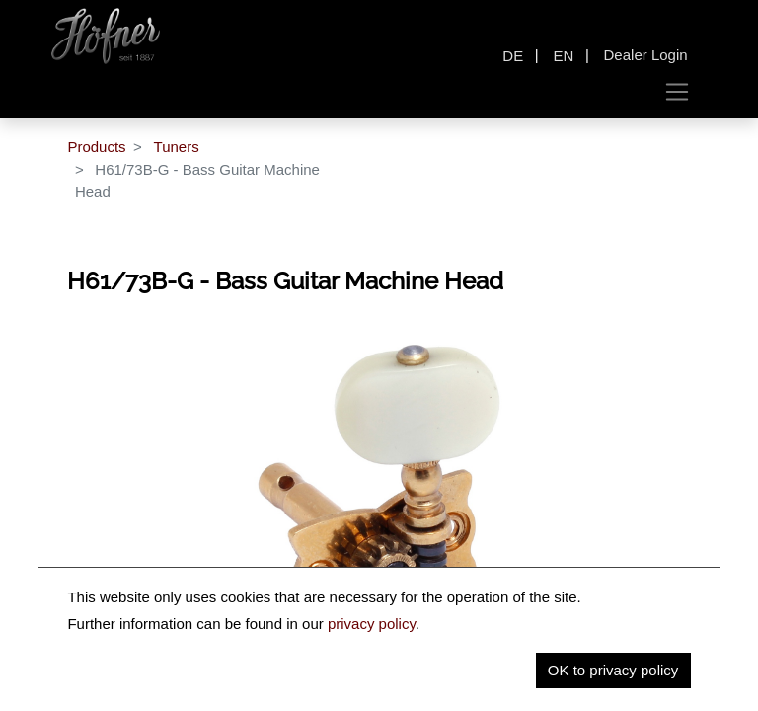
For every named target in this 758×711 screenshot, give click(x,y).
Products (96, 146)
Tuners (176, 146)
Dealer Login (646, 54)
